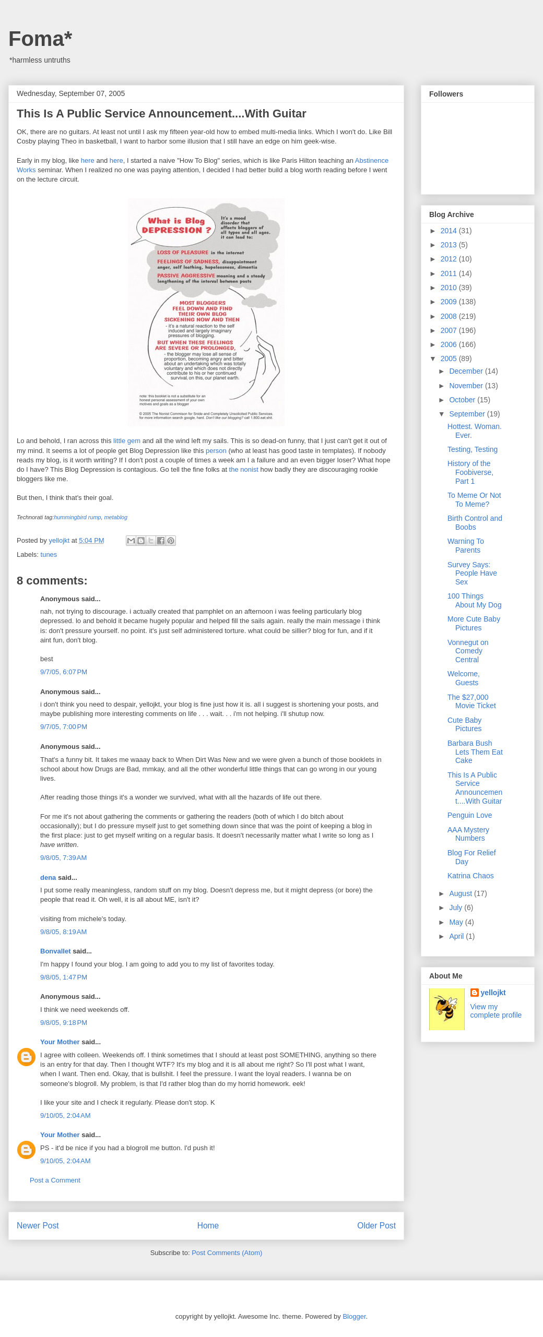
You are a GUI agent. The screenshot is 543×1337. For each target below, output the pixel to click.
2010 (450, 287)
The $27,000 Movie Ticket (471, 701)
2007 (450, 330)
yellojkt (493, 992)
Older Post (376, 1225)
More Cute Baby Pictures (473, 623)
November (467, 385)
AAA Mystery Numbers (468, 834)
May (457, 922)
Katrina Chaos (470, 876)
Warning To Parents (465, 545)
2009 (450, 301)
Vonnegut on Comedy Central (468, 651)
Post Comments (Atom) (227, 1253)
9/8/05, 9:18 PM (63, 1022)
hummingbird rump (77, 517)
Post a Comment (55, 1180)
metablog (116, 517)
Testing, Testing (472, 449)
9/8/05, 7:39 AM (63, 858)
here (88, 160)
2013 (450, 245)
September (468, 414)
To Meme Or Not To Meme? (474, 499)
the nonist (243, 469)
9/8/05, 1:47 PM (63, 977)
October (463, 400)
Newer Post (38, 1225)
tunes (49, 554)
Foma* (40, 38)
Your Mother (60, 1042)
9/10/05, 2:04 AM (65, 1115)
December (467, 371)
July (456, 907)
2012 (450, 259)
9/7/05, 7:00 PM (63, 727)
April (457, 936)
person (216, 451)
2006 (450, 344)
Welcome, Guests (463, 678)
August (461, 893)
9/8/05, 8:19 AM (63, 932)
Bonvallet (55, 951)
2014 (450, 230)
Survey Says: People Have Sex (472, 573)
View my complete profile (496, 1010)
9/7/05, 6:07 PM (63, 672)
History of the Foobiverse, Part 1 (470, 472)
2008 (450, 316)
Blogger (354, 1316)
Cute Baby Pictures (464, 724)
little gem (126, 441)
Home (208, 1225)
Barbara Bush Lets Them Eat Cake (475, 752)
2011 (450, 273)
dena (48, 877)
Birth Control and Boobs (474, 522)
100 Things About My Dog (474, 600)
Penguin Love (469, 815)
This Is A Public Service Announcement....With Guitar (474, 788)
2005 (450, 358)
